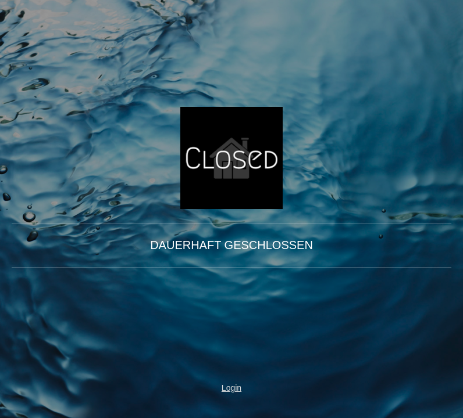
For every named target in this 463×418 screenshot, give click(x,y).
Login (231, 387)
